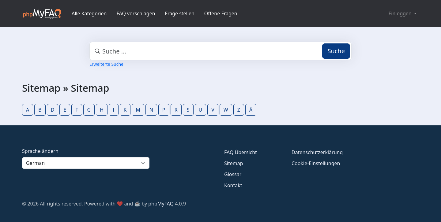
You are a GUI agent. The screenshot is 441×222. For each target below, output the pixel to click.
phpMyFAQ (161, 203)
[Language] (85, 163)
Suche (336, 51)
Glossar (232, 174)
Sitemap (233, 163)
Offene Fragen (220, 13)
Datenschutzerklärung (317, 152)
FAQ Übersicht (240, 152)
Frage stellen (179, 13)
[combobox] (220, 51)
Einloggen (400, 13)
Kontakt (233, 185)
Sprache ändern (40, 151)
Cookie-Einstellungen (316, 163)
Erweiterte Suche (106, 64)
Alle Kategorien (89, 13)
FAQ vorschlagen (136, 13)
